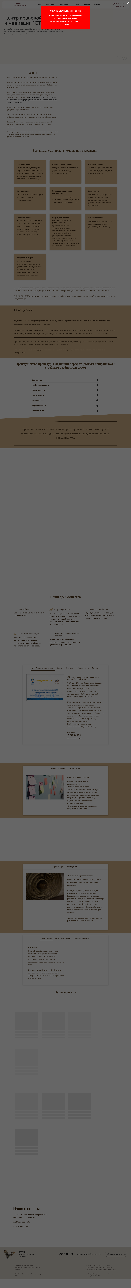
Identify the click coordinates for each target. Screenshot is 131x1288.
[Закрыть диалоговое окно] (128, 3)
